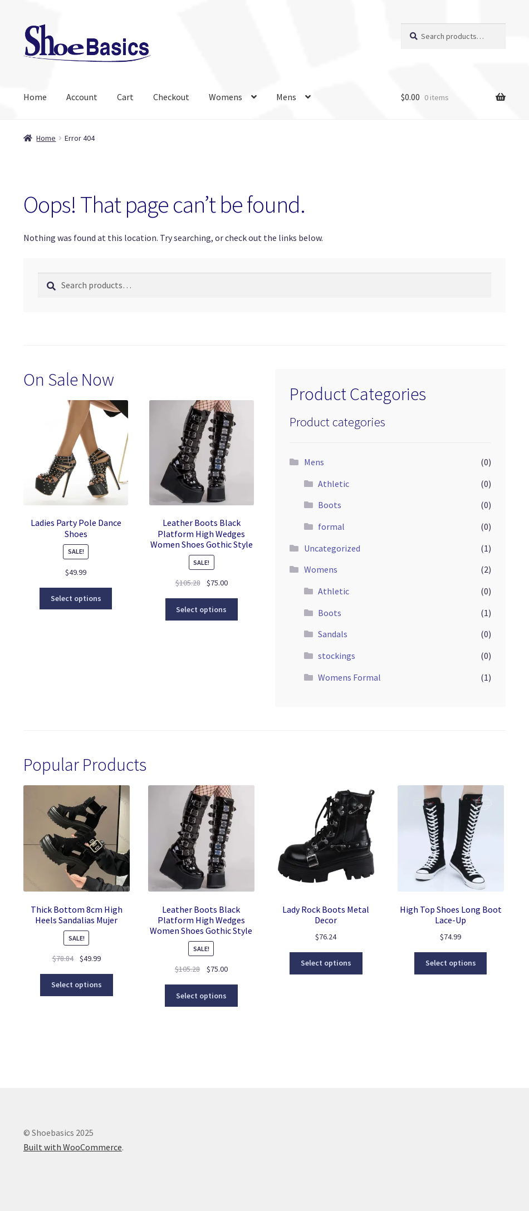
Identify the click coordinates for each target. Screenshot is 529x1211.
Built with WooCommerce (72, 1147)
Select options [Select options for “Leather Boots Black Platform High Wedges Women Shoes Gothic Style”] (201, 609)
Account (81, 96)
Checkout (171, 96)
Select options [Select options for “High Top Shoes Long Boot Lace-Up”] (450, 963)
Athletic (333, 483)
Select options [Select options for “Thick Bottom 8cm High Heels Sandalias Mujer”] (76, 984)
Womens (225, 96)
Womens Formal (349, 677)
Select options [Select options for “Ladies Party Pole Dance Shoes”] (76, 598)
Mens (286, 96)
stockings (336, 655)
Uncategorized (332, 548)
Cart (125, 96)
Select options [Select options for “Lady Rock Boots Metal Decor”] (326, 963)
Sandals (332, 633)
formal (331, 526)
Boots (329, 504)
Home (35, 96)
